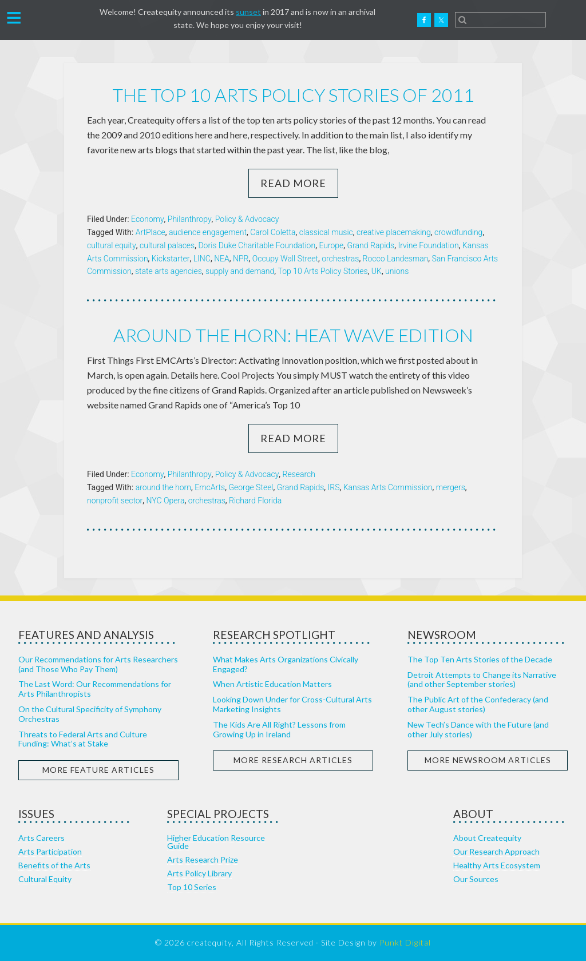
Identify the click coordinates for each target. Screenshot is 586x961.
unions (397, 271)
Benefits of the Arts (54, 865)
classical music (326, 232)
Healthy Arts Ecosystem (496, 865)
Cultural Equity (45, 879)
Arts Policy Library (199, 873)
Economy (147, 219)
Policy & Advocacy (247, 219)
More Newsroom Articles (488, 760)
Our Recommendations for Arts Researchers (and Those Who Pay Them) (98, 664)
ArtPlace (150, 232)
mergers (450, 487)
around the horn (163, 487)
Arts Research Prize (202, 859)
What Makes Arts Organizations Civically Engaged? (285, 664)
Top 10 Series (191, 887)
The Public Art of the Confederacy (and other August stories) (477, 704)
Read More (293, 183)
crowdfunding (458, 232)
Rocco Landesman (396, 258)
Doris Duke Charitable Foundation (256, 245)
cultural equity (111, 245)
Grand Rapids (371, 245)
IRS (334, 487)
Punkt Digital (405, 942)
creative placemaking (394, 232)
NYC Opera (165, 500)
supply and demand (239, 271)
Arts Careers (41, 838)
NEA (221, 258)
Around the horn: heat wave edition (293, 335)
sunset (248, 12)
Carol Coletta (272, 232)
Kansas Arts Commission (388, 487)
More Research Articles (293, 760)
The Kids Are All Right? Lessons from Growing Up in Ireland (279, 729)
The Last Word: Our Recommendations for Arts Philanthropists (94, 688)
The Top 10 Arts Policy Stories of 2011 (293, 95)
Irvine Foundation (428, 245)
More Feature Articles (98, 770)
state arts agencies (168, 271)
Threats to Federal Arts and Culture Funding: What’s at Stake (82, 739)
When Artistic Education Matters (272, 684)
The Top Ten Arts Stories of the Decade (479, 659)
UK (376, 271)
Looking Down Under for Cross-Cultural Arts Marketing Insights (292, 704)
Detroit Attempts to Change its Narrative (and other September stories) (481, 679)
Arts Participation (50, 851)
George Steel (250, 487)
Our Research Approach (496, 851)
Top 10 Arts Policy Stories (323, 271)
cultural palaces (167, 245)
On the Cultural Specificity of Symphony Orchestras (89, 714)
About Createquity (487, 838)
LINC (202, 258)
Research (299, 474)
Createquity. (64, 20)
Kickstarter (171, 258)
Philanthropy (190, 219)
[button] (14, 16)
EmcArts (210, 487)
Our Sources (475, 879)
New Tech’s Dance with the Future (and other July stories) (478, 729)
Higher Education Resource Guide (216, 842)
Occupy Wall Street (285, 258)
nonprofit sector (114, 500)
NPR (240, 258)
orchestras (340, 258)
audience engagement (208, 232)
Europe (331, 245)
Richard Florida (255, 500)
